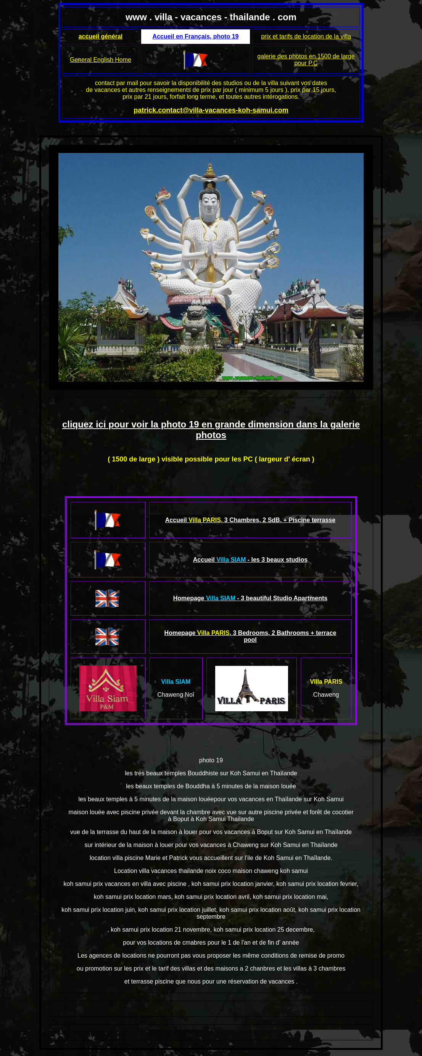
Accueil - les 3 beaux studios (250, 559)
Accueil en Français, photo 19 (196, 36)
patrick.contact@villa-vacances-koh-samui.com (211, 110)
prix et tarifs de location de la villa (306, 36)
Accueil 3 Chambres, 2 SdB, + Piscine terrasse (250, 520)
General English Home (100, 59)
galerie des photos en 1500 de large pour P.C (305, 59)
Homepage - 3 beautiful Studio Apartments (250, 598)
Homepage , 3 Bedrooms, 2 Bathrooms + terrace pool (250, 636)
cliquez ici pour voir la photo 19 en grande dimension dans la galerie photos (211, 429)
